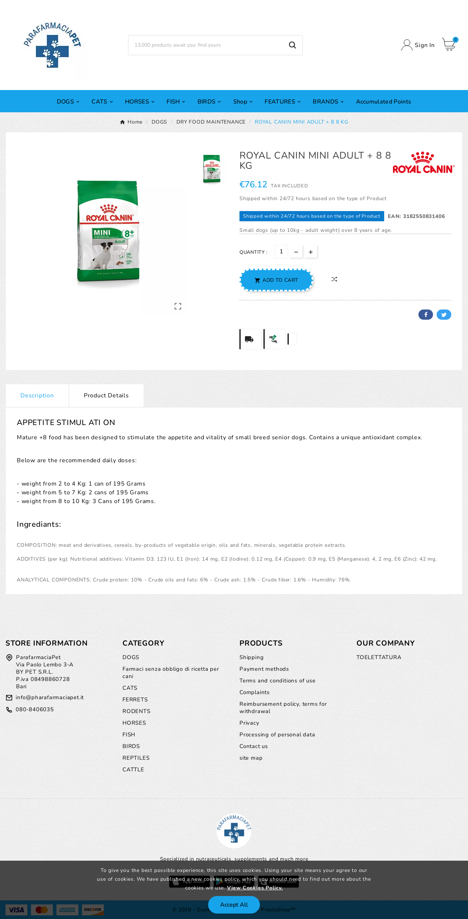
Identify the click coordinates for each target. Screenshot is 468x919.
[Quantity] (281, 251)
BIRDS (131, 746)
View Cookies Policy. (255, 887)
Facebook (425, 314)
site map (250, 758)
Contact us (253, 746)
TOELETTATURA (379, 657)
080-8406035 (35, 709)
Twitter (444, 314)
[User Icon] (418, 45)
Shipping (251, 657)
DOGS (130, 657)
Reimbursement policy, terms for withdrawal (283, 707)
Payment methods (264, 669)
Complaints (254, 692)
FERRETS (135, 699)
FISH (128, 734)
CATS (129, 688)
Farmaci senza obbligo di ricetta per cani (170, 672)
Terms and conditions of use (277, 680)
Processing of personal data (277, 734)
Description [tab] (37, 396)
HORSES (134, 723)
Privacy (249, 723)
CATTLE (133, 769)
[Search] (206, 45)
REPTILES (135, 758)
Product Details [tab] (106, 396)
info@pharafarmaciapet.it (50, 697)
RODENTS (136, 711)
